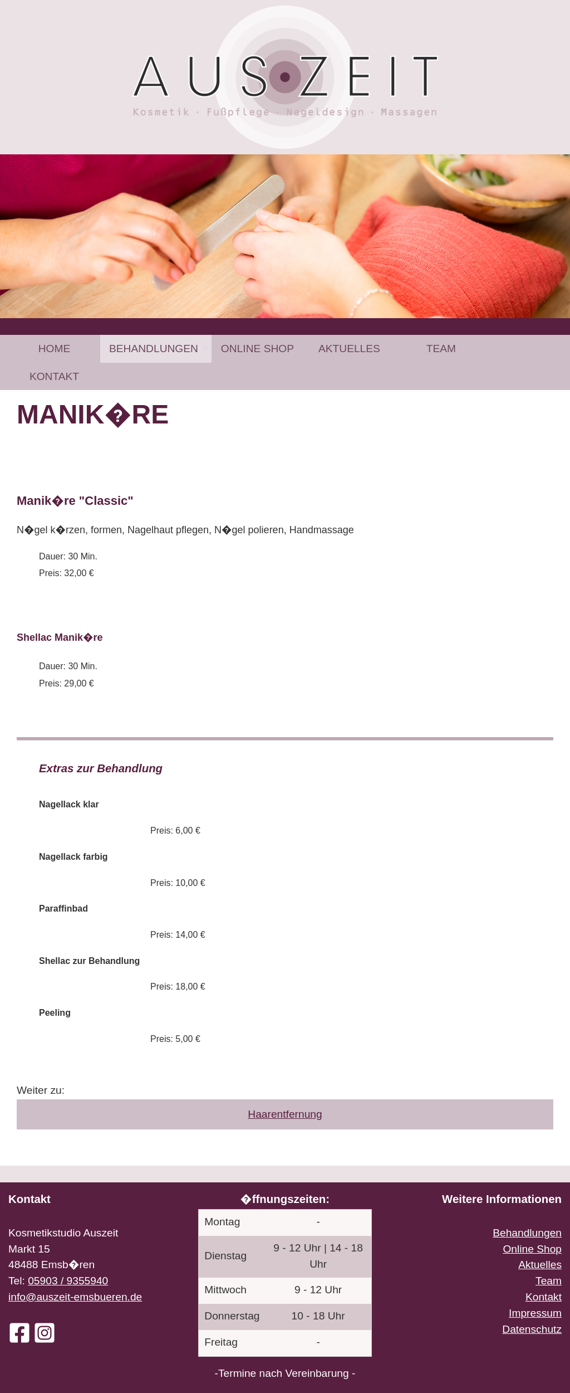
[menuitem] (54, 348)
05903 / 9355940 (68, 1281)
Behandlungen (153, 348)
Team (441, 348)
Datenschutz (532, 1329)
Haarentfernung (285, 1114)
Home (54, 348)
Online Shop (257, 348)
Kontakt (54, 376)
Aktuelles (349, 348)
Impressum (535, 1313)
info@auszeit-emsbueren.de (75, 1297)
